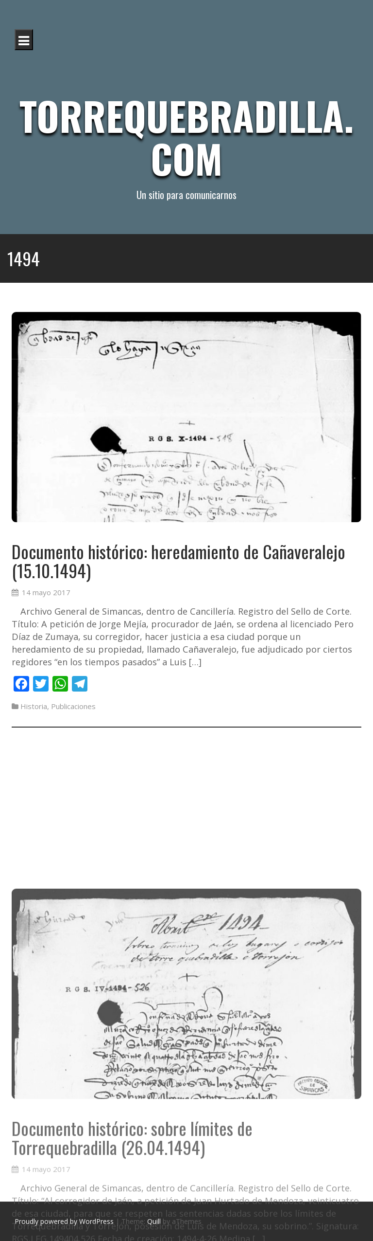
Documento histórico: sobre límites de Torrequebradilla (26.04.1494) (132, 1208)
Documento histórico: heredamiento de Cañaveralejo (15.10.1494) (178, 563)
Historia (33, 708)
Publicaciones (73, 708)
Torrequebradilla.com (186, 137)
